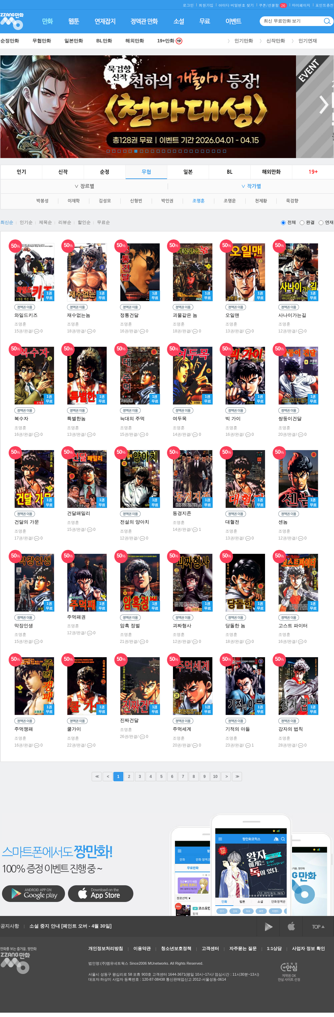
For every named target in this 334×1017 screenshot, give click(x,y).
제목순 (45, 222)
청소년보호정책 (176, 948)
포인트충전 (324, 5)
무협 (146, 171)
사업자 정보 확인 (308, 948)
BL (229, 171)
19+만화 (170, 40)
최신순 (6, 222)
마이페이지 (301, 5)
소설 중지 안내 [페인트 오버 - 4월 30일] (70, 926)
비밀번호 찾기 (242, 5)
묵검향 (292, 201)
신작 (63, 171)
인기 (21, 171)
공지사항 (9, 926)
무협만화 (41, 40)
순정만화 (9, 40)
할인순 (84, 222)
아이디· (224, 5)
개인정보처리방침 (105, 948)
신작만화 (275, 40)
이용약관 (142, 948)
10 (215, 776)
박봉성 (42, 201)
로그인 (188, 5)
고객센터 (210, 948)
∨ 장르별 (84, 186)
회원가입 (206, 5)
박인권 (167, 201)
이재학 (74, 201)
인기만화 (243, 40)
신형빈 (136, 201)
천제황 (261, 201)
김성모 (105, 201)
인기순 (26, 222)
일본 (188, 171)
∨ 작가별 (251, 186)
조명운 (230, 201)
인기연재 (307, 40)
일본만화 (73, 40)
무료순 (103, 222)
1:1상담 (274, 948)
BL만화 (104, 40)
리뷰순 (64, 222)
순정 (104, 171)
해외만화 (134, 40)
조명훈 (198, 201)
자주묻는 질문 (243, 948)
